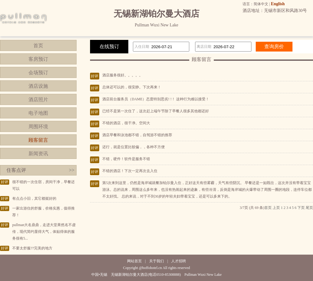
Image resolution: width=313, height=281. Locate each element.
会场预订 (38, 72)
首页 (38, 45)
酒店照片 (38, 99)
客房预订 (38, 59)
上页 (276, 208)
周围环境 (38, 126)
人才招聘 (178, 261)
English (278, 4)
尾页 (309, 208)
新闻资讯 (38, 153)
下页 (301, 208)
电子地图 (38, 113)
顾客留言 (38, 140)
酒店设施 (38, 86)
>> (71, 170)
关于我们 (156, 261)
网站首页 (134, 261)
